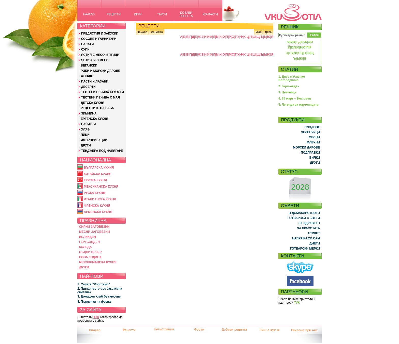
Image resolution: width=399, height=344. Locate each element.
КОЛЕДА (85, 247)
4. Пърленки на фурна (94, 301)
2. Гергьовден (288, 86)
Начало (142, 32)
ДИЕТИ (314, 243)
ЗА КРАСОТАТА (308, 228)
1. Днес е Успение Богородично (291, 78)
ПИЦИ (85, 135)
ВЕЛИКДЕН (87, 237)
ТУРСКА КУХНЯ (95, 180)
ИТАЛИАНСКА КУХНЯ (100, 199)
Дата (268, 32)
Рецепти (157, 32)
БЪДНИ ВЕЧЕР (90, 252)
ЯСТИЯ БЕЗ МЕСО (95, 60)
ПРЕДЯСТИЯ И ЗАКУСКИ (99, 33)
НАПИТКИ (88, 124)
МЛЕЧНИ (313, 142)
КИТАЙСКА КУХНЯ (97, 174)
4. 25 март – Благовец (294, 98)
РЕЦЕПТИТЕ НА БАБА (97, 108)
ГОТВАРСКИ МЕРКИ (305, 248)
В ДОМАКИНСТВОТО (304, 213)
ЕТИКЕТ (314, 233)
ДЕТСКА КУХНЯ (92, 103)
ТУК (96, 317)
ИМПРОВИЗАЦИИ (94, 140)
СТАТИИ (289, 69)
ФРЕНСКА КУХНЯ (97, 205)
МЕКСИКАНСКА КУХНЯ (101, 186)
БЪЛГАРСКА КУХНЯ (99, 167)
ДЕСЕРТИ (88, 87)
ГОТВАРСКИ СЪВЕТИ (304, 218)
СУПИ (85, 49)
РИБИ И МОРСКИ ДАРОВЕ (100, 71)
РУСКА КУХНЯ (94, 193)
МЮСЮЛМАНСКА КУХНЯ (98, 262)
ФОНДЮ (87, 76)
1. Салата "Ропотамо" (93, 284)
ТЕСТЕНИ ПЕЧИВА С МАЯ (100, 97)
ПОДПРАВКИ (310, 152)
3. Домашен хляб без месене (99, 296)
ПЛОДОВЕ (312, 127)
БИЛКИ (314, 157)
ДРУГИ (86, 145)
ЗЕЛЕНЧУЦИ (310, 132)
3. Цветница (287, 92)
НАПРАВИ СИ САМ (306, 238)
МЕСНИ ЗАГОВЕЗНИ (94, 232)
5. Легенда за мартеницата (298, 104)
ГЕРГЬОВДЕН (89, 242)
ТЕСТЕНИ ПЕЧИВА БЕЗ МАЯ (102, 92)
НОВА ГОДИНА (90, 257)
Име (258, 32)
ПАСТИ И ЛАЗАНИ (94, 81)
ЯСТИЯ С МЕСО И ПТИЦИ (100, 55)
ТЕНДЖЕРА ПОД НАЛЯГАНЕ (102, 151)
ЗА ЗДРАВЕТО (309, 223)
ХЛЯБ (85, 129)
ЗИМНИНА (89, 113)
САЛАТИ (87, 44)
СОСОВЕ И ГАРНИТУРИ (99, 39)
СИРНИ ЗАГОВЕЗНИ (94, 226)
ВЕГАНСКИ (89, 65)
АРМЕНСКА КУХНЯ (98, 212)
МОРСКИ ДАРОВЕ (306, 147)
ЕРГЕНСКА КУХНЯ (94, 119)
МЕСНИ (314, 137)
